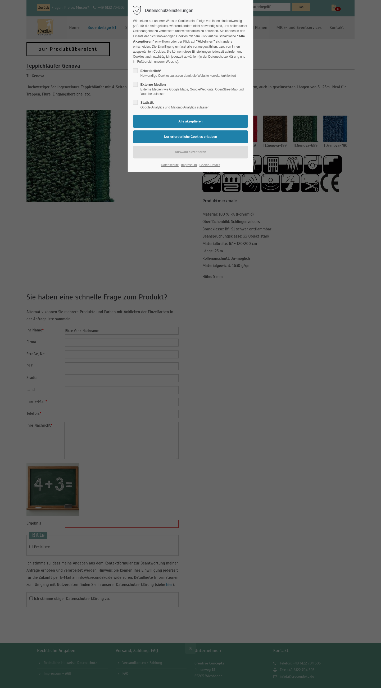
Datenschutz (170, 165)
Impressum (189, 165)
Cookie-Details (209, 165)
